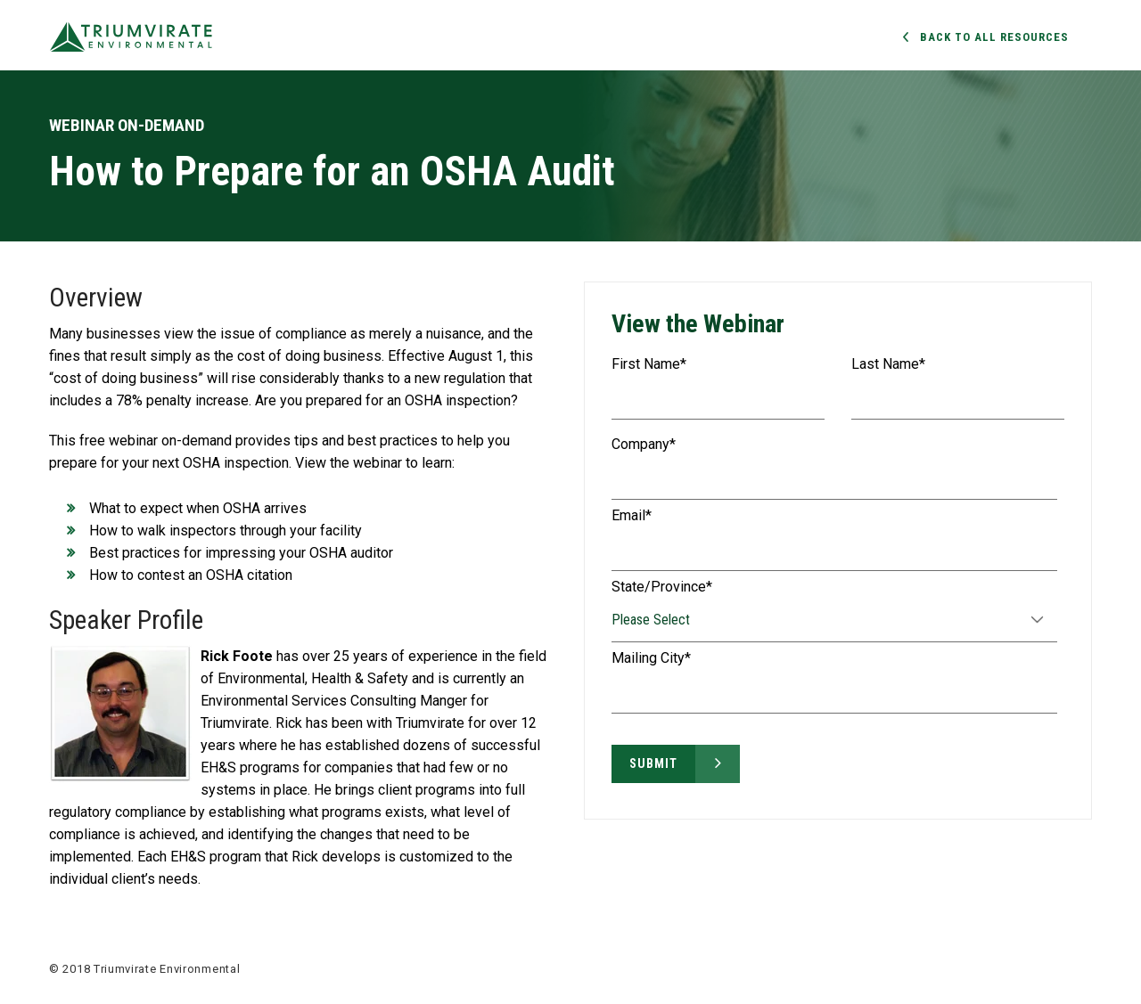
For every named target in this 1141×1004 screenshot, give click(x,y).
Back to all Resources (994, 37)
